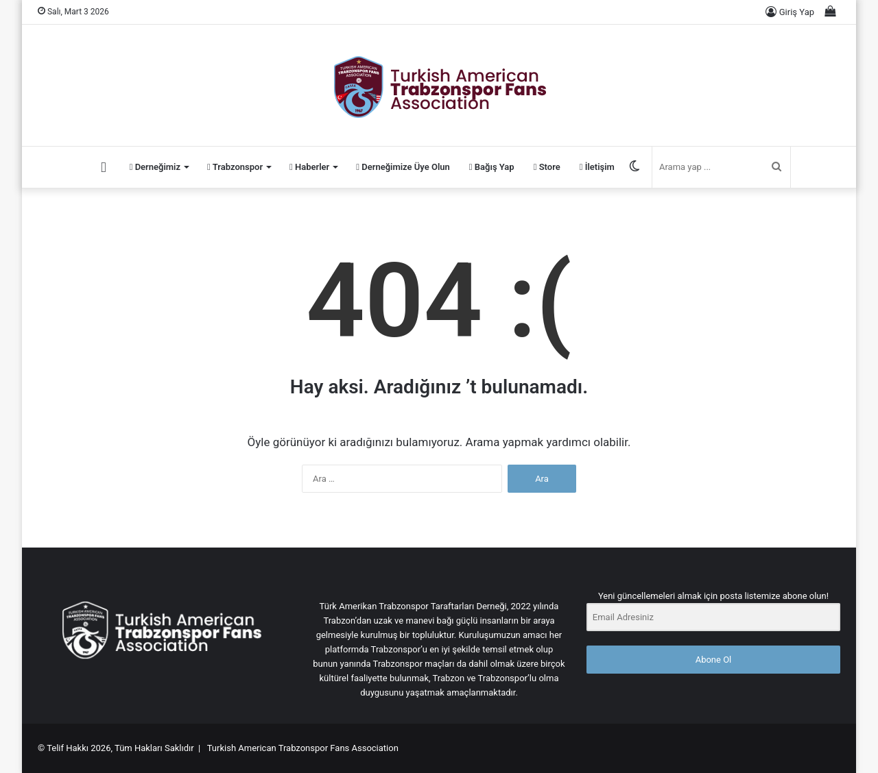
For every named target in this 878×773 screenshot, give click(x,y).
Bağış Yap (491, 167)
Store (547, 167)
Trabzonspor (235, 167)
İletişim (597, 167)
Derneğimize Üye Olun (403, 167)
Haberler (309, 167)
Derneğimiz (155, 167)
